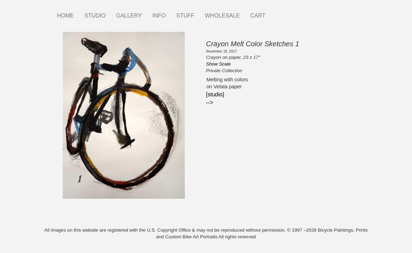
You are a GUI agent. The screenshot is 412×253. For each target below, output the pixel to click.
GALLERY (129, 16)
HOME (65, 16)
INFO (159, 16)
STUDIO (95, 16)
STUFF (185, 16)
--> (209, 102)
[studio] (215, 94)
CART (257, 16)
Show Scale (218, 64)
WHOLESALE (222, 16)
